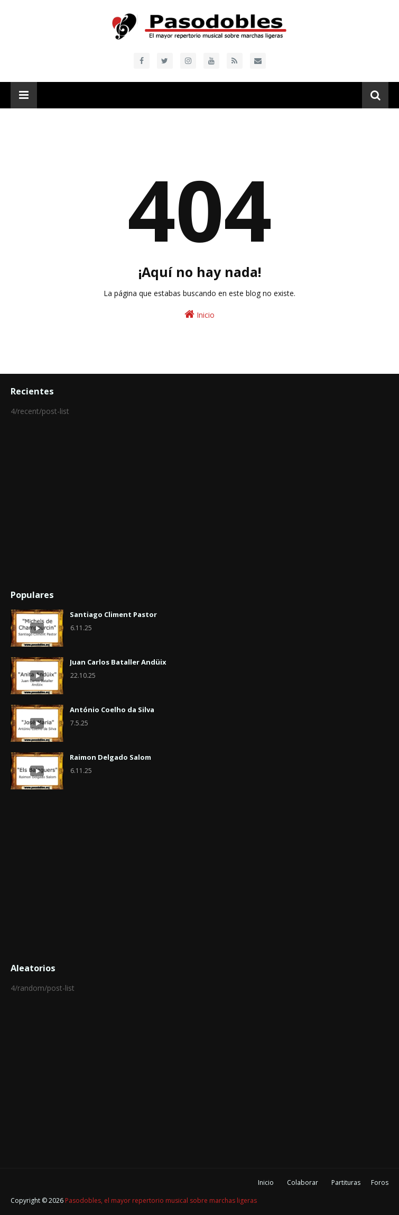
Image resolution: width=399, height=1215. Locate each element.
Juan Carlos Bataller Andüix (118, 662)
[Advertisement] (199, 503)
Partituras (345, 1182)
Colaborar (302, 1182)
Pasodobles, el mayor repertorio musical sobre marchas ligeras (161, 1200)
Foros (379, 1182)
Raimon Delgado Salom (110, 757)
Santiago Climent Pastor (113, 614)
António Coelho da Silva (112, 709)
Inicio (199, 314)
